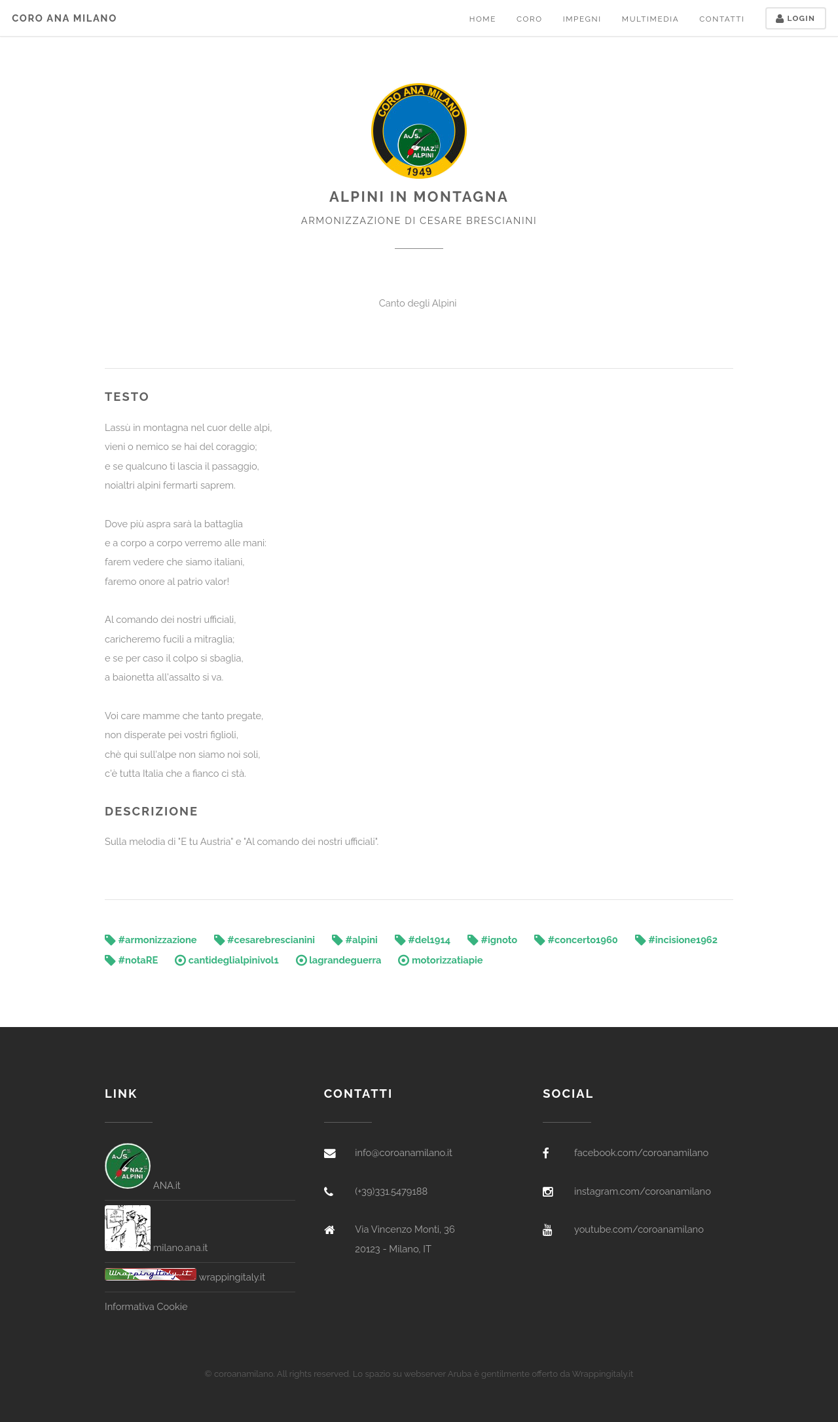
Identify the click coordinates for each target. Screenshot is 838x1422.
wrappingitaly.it (185, 1276)
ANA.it (143, 1185)
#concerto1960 (576, 939)
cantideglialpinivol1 (227, 959)
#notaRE (131, 959)
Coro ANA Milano (64, 18)
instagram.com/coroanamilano (642, 1191)
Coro (530, 19)
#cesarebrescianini (265, 939)
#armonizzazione (151, 939)
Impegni (582, 19)
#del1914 (422, 939)
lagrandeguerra (339, 959)
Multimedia (650, 19)
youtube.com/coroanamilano (639, 1229)
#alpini (355, 939)
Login (795, 18)
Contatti (721, 19)
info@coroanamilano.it (403, 1152)
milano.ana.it (156, 1247)
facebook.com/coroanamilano (641, 1152)
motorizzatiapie (440, 959)
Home (482, 19)
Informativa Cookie (146, 1306)
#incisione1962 (676, 939)
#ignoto (492, 939)
